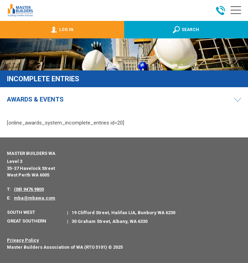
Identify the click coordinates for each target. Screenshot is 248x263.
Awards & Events (35, 99)
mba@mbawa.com (34, 198)
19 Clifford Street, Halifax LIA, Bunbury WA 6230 (123, 212)
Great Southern (26, 221)
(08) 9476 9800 (29, 189)
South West (21, 212)
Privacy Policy (23, 240)
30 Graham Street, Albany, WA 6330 (109, 221)
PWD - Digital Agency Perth (32, 259)
